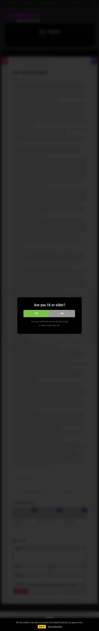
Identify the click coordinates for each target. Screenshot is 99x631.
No (62, 313)
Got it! (42, 626)
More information (55, 626)
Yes (36, 313)
